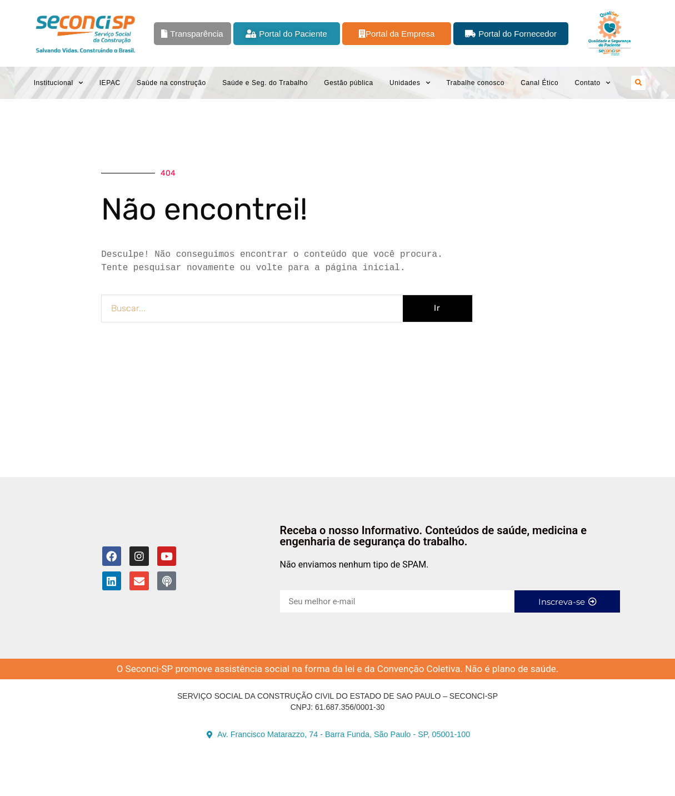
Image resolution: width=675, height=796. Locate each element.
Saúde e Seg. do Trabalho (265, 83)
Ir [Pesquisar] (437, 308)
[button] (638, 83)
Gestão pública (348, 83)
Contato (592, 83)
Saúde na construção (171, 83)
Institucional (58, 83)
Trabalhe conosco (475, 83)
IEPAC (110, 83)
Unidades (409, 83)
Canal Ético (539, 83)
